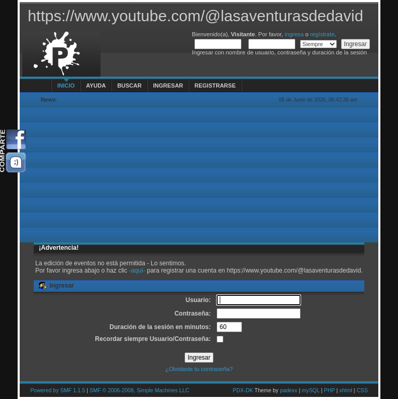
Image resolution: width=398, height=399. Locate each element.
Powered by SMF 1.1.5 (57, 390)
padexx (288, 390)
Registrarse (214, 85)
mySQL (310, 390)
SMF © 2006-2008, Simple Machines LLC (139, 390)
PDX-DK (243, 390)
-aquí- (137, 270)
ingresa (294, 34)
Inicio (66, 85)
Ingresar (168, 85)
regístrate (322, 34)
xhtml (345, 390)
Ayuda (96, 85)
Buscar (129, 85)
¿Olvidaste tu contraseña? (199, 369)
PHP (329, 390)
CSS (362, 390)
